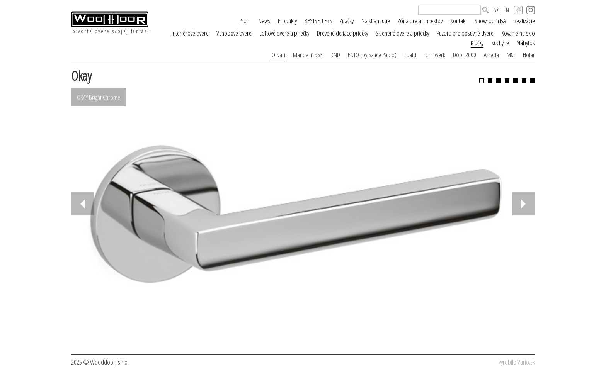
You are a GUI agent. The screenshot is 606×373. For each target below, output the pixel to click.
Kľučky (477, 42)
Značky (347, 20)
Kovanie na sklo (518, 33)
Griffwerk (435, 54)
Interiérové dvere (190, 33)
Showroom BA (490, 20)
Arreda (491, 54)
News (264, 20)
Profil (244, 20)
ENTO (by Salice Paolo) (372, 54)
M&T (511, 54)
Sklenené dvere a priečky (402, 33)
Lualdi (410, 54)
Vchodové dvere (234, 33)
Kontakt (458, 20)
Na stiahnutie (375, 20)
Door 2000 (464, 54)
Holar (529, 54)
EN (506, 10)
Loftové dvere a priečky (284, 33)
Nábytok (526, 42)
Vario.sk (526, 362)
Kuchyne (500, 42)
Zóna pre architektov (420, 20)
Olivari (278, 54)
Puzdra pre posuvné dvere (465, 33)
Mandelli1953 (308, 54)
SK (496, 10)
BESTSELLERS (318, 20)
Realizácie (524, 20)
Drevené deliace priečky (342, 33)
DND (335, 54)
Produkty (287, 20)
